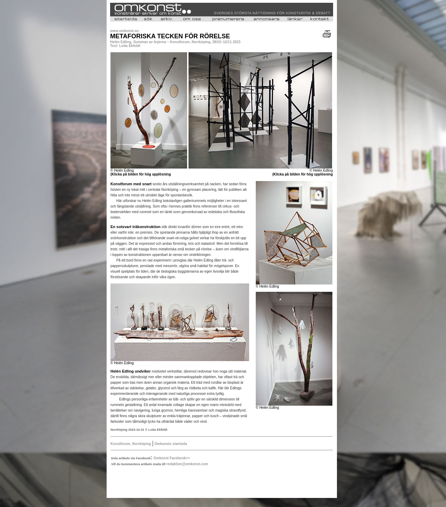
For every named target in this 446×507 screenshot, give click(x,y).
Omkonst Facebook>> (172, 458)
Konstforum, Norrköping (130, 444)
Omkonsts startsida (170, 444)
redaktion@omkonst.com (187, 464)
